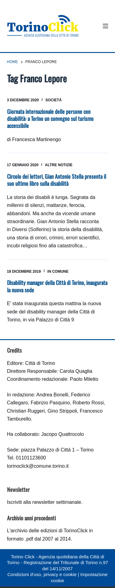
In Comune (58, 271)
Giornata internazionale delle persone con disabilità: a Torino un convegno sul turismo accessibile (50, 118)
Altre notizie (59, 165)
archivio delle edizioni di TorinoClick (48, 530)
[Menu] (105, 26)
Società (53, 100)
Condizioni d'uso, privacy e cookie (41, 574)
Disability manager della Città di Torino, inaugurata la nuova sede (57, 286)
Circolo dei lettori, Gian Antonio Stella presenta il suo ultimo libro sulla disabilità (56, 179)
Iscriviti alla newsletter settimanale (44, 502)
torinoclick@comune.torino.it (38, 466)
